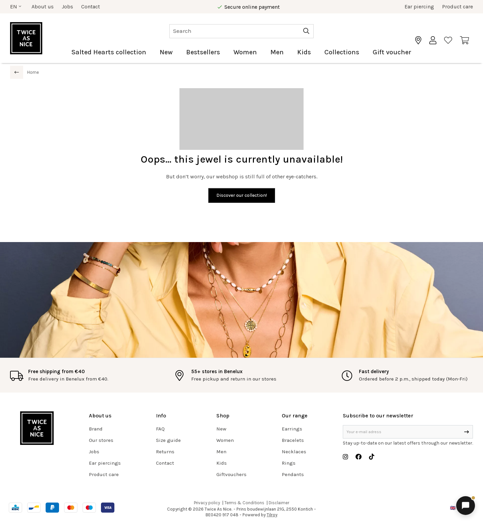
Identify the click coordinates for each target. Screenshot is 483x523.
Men (277, 52)
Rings (289, 463)
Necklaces (294, 452)
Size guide (168, 440)
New (166, 52)
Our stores (101, 440)
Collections (341, 52)
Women (245, 52)
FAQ (160, 429)
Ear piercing (419, 6)
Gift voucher (392, 52)
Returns (165, 452)
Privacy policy (207, 502)
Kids (304, 52)
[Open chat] (465, 505)
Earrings (292, 429)
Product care (457, 6)
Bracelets (293, 440)
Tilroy (272, 514)
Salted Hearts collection (108, 52)
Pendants (293, 474)
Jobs (67, 6)
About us (43, 6)
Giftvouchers (231, 474)
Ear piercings (105, 463)
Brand (96, 429)
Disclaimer (279, 502)
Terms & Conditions (244, 502)
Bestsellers (203, 52)
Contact (90, 6)
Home (33, 72)
